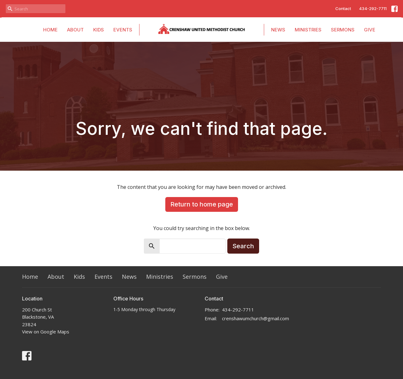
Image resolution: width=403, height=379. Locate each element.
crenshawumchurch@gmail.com (255, 318)
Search (243, 246)
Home (50, 30)
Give (369, 30)
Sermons (343, 30)
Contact (343, 8)
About (75, 30)
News (278, 30)
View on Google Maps (45, 331)
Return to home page (201, 204)
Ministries (308, 30)
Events (122, 30)
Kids (98, 30)
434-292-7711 (373, 8)
